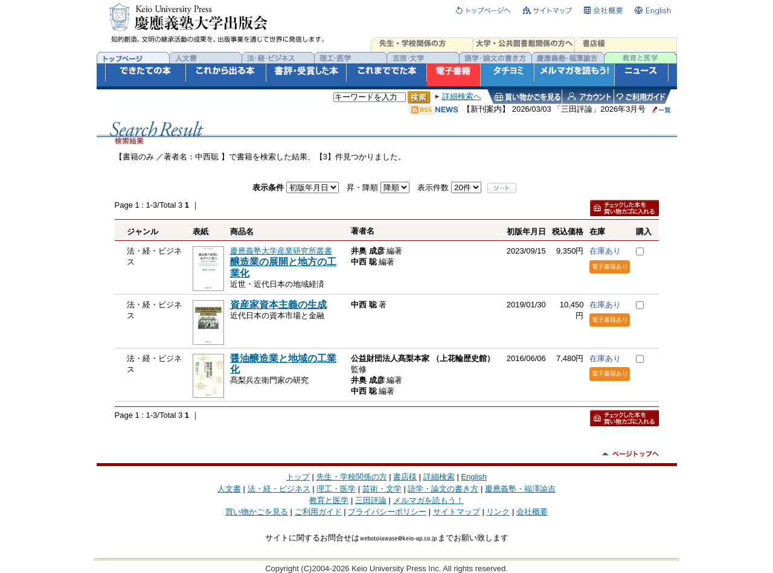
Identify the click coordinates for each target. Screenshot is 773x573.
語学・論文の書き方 (443, 488)
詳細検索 (439, 476)
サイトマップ (456, 511)
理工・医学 (336, 488)
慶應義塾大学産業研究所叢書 (281, 250)
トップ (298, 476)
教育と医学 (328, 500)
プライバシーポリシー (387, 511)
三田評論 (370, 500)
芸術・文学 (382, 488)
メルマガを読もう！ (428, 500)
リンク (498, 511)
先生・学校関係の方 (351, 476)
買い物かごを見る (256, 511)
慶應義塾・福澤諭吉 (520, 488)
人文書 (229, 488)
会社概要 (532, 511)
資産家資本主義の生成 (278, 304)
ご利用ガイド (318, 511)
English (474, 476)
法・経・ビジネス (279, 488)
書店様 (405, 476)
